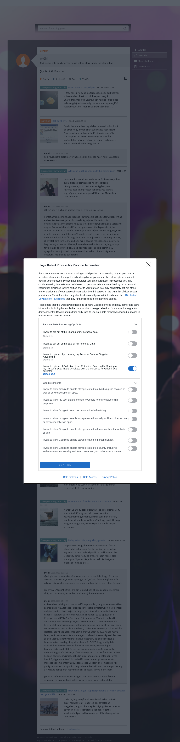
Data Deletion (70, 477)
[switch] (132, 332)
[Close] (149, 265)
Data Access (90, 477)
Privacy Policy (109, 477)
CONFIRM (65, 465)
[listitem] (90, 324)
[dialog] (90, 371)
